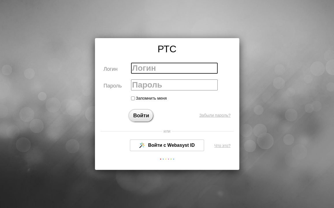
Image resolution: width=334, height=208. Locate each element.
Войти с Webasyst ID (167, 145)
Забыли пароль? (214, 115)
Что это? (222, 146)
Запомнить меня (149, 98)
